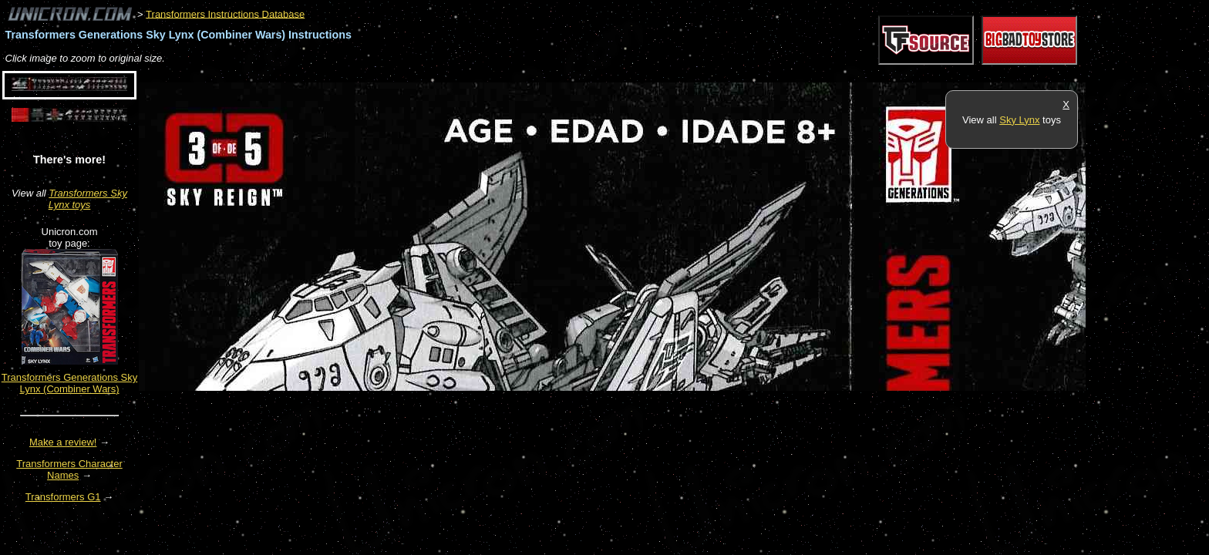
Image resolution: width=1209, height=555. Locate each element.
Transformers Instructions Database (225, 13)
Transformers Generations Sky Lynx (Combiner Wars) (70, 383)
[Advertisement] (419, 74)
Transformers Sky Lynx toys (88, 198)
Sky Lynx (1019, 120)
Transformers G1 (63, 497)
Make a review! (62, 442)
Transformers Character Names (69, 469)
